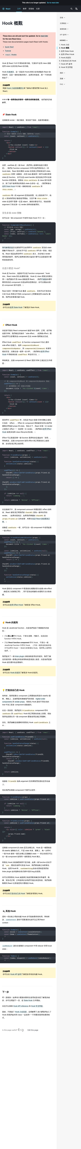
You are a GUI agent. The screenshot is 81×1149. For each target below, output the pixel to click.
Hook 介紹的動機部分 (15, 88)
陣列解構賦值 (7, 247)
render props (20, 702)
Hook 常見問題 (37, 1006)
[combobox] (71, 8)
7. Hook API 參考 (65, 64)
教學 (24, 9)
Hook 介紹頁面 (21, 1012)
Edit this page (33, 1030)
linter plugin (19, 656)
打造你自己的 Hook (17, 893)
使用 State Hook (8, 186)
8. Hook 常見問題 (66, 67)
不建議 (44, 279)
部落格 (31, 9)
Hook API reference (20, 1006)
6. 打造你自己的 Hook (67, 61)
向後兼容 (10, 72)
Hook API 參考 (16, 974)
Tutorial (8, 51)
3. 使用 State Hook (66, 51)
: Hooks (11, 55)
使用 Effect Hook (16, 605)
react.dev (44, 36)
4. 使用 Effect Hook (66, 54)
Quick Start (9, 47)
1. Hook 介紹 (64, 45)
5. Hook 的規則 (65, 58)
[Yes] (19, 1029)
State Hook (28, 1000)
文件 (19, 10)
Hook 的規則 (15, 673)
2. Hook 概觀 (64, 48)
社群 (38, 9)
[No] (22, 1029)
